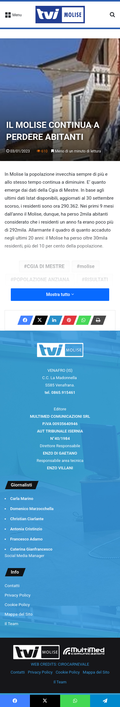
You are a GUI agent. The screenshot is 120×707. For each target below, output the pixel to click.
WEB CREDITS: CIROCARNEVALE (60, 664)
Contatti (12, 585)
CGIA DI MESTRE (45, 266)
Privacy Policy (18, 595)
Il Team (11, 623)
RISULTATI (96, 279)
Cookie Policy (17, 604)
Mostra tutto (60, 294)
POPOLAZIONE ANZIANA (41, 279)
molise (87, 266)
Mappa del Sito (19, 614)
